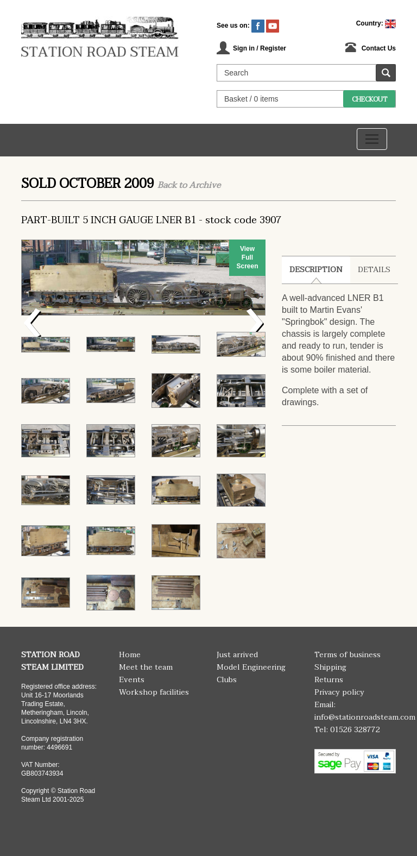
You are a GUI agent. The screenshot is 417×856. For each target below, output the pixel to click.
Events (131, 680)
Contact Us (379, 48)
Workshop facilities (154, 692)
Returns (328, 680)
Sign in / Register (259, 48)
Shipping (330, 667)
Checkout (369, 99)
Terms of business (347, 655)
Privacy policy (339, 692)
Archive (204, 185)
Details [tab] (374, 269)
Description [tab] (316, 269)
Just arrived (237, 655)
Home (130, 655)
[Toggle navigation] (372, 139)
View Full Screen (247, 257)
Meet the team (146, 667)
